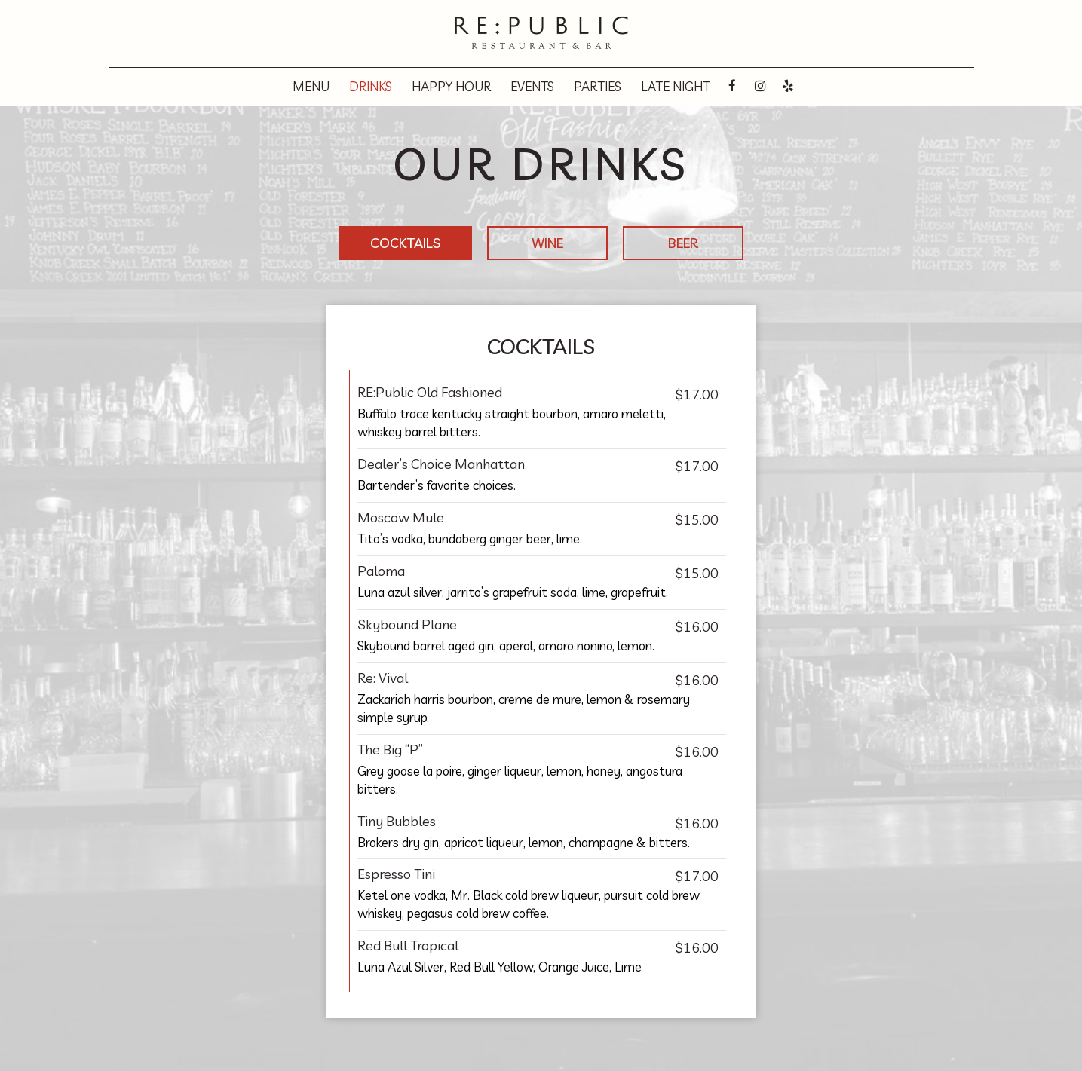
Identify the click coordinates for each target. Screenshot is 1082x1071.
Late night (675, 86)
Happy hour (451, 86)
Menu (311, 86)
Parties (597, 86)
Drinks (370, 86)
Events (532, 86)
